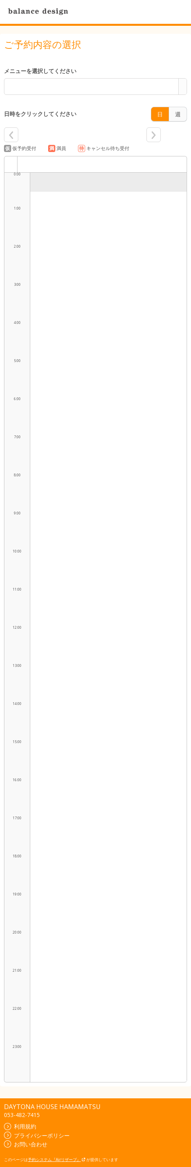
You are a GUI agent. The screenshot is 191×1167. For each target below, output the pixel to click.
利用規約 (20, 1126)
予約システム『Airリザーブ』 (57, 1159)
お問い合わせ (25, 1144)
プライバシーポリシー (37, 1135)
